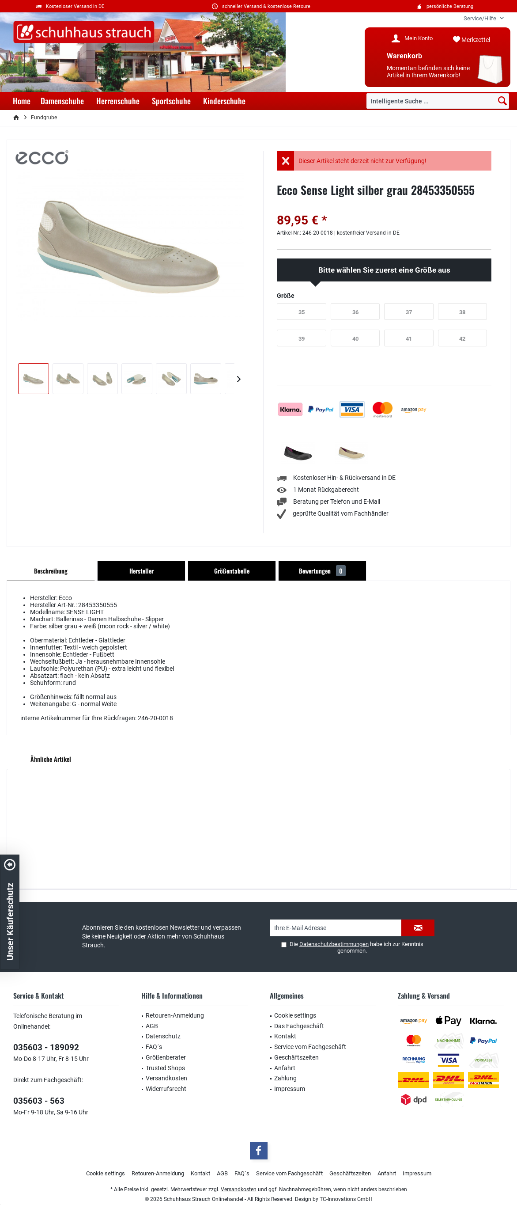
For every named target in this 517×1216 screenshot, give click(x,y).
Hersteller (141, 570)
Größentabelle (231, 570)
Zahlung (285, 1078)
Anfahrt (284, 1068)
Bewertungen (322, 570)
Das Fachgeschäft (299, 1026)
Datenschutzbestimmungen (334, 944)
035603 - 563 (38, 1101)
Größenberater (166, 1057)
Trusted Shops (165, 1068)
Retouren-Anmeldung (175, 1015)
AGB (152, 1026)
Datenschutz (163, 1036)
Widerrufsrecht (166, 1088)
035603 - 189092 (46, 1047)
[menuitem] (480, 18)
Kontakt (285, 1036)
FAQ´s (154, 1046)
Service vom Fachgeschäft (310, 1046)
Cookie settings (295, 1015)
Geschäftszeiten (296, 1057)
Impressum (289, 1088)
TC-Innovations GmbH (346, 1199)
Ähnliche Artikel (50, 759)
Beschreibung (51, 570)
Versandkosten (166, 1078)
